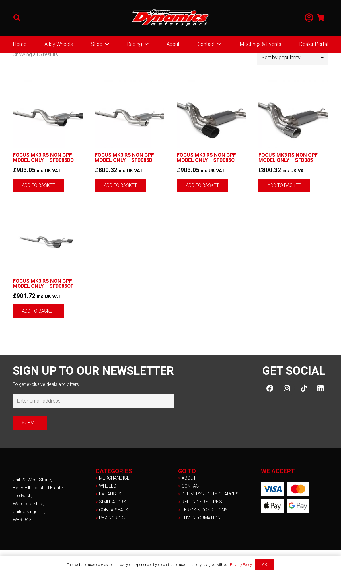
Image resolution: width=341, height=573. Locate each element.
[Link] (309, 18)
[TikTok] (303, 388)
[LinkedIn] (320, 388)
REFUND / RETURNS (202, 502)
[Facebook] (270, 388)
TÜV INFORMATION (201, 518)
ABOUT (189, 478)
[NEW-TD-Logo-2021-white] (170, 18)
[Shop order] (292, 57)
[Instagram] (287, 388)
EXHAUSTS (110, 494)
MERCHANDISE (114, 478)
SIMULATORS (112, 502)
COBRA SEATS (113, 510)
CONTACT (191, 486)
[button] (16, 18)
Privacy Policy (241, 564)
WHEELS (107, 486)
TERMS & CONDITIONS (205, 510)
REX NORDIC (112, 518)
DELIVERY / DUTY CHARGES (210, 494)
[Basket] (320, 18)
